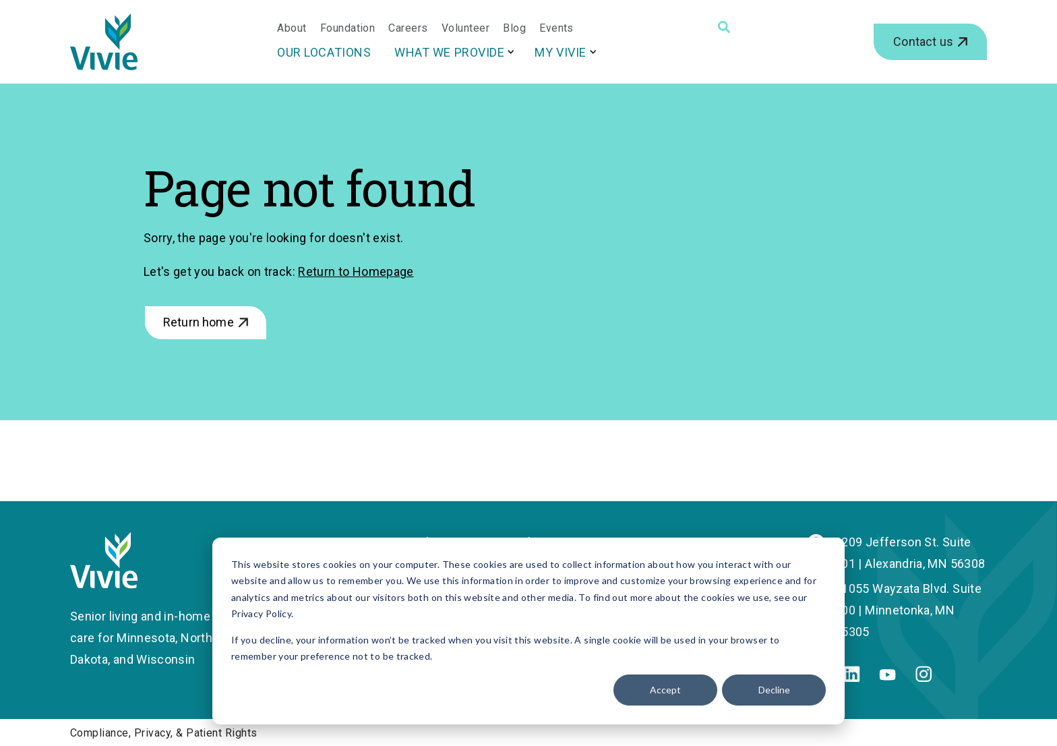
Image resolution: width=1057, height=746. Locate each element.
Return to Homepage (355, 271)
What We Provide (449, 52)
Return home (198, 322)
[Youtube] (887, 676)
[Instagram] (923, 677)
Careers (407, 28)
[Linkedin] (851, 677)
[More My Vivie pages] (593, 52)
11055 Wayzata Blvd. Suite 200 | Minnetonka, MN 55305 (908, 610)
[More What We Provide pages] (511, 52)
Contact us (923, 41)
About (291, 28)
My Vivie (560, 52)
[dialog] (528, 631)
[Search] (724, 27)
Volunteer (465, 28)
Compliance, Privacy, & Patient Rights (164, 732)
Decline (774, 689)
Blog (514, 28)
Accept (665, 689)
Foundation (347, 28)
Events (556, 28)
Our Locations (324, 52)
